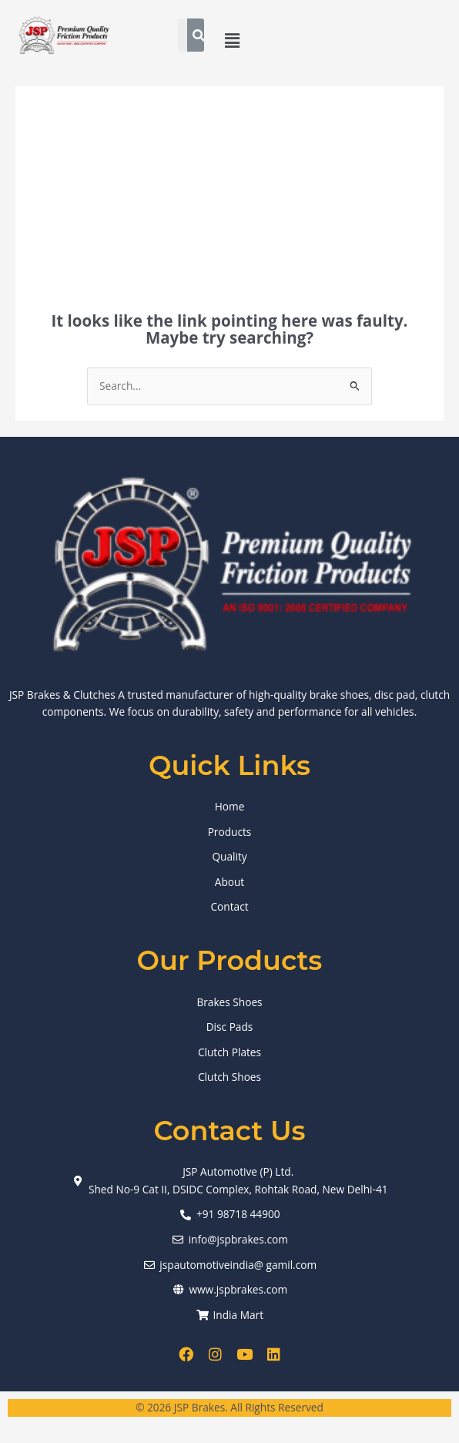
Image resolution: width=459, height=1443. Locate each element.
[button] (232, 40)
